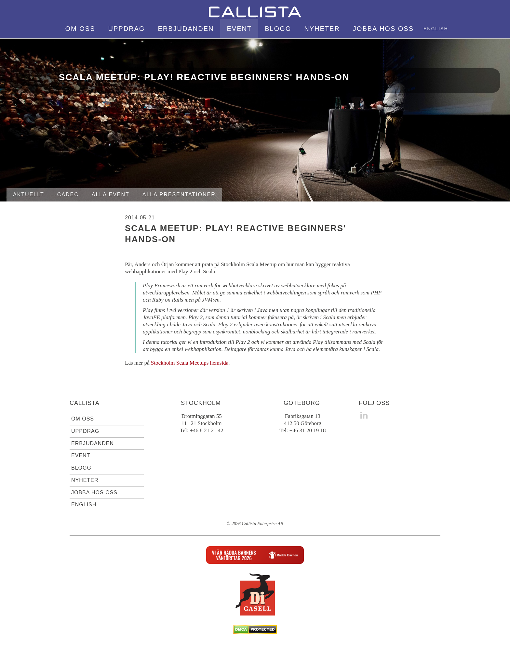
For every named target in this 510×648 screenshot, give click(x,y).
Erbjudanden (186, 28)
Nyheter (322, 28)
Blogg (278, 28)
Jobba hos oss (383, 28)
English (435, 28)
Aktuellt (28, 194)
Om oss (80, 28)
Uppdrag (126, 28)
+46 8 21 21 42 (206, 430)
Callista (85, 403)
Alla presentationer (179, 194)
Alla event (110, 194)
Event (239, 28)
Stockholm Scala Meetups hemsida (189, 363)
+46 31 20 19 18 (307, 430)
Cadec (68, 194)
